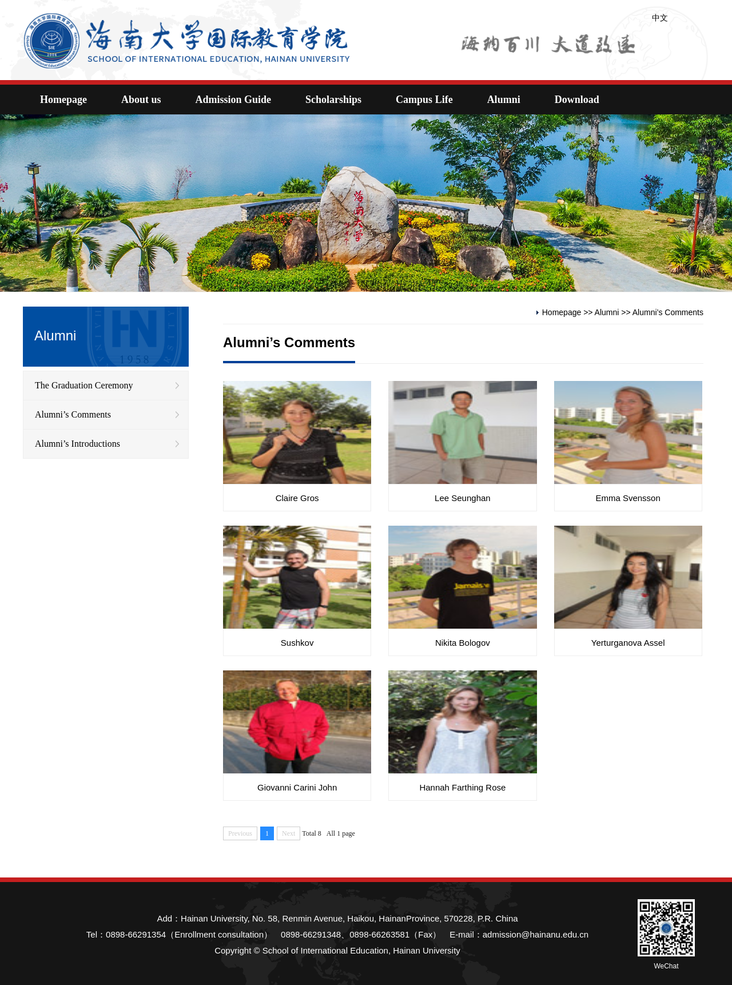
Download (577, 99)
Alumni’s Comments (73, 414)
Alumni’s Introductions (77, 443)
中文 (660, 17)
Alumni (503, 99)
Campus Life (424, 99)
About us (141, 99)
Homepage (63, 99)
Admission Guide (234, 99)
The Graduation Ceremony (84, 385)
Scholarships (333, 99)
